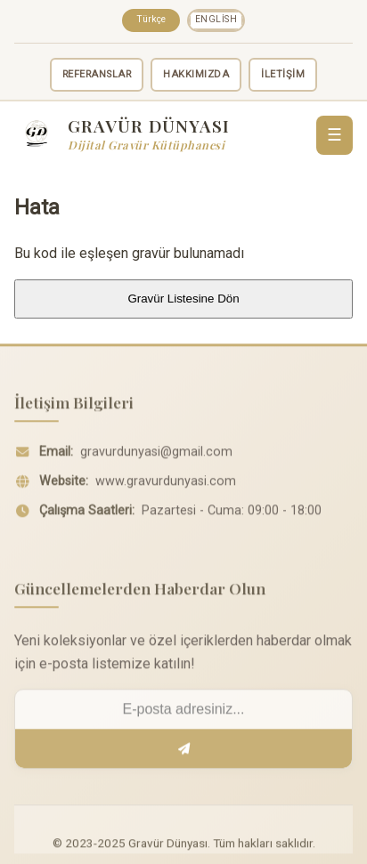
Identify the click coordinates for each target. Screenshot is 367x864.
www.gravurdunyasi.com (165, 484)
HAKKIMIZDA (196, 74)
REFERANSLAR (97, 74)
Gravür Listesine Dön (183, 298)
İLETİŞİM (283, 74)
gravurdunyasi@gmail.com (156, 455)
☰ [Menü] (334, 134)
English (216, 19)
